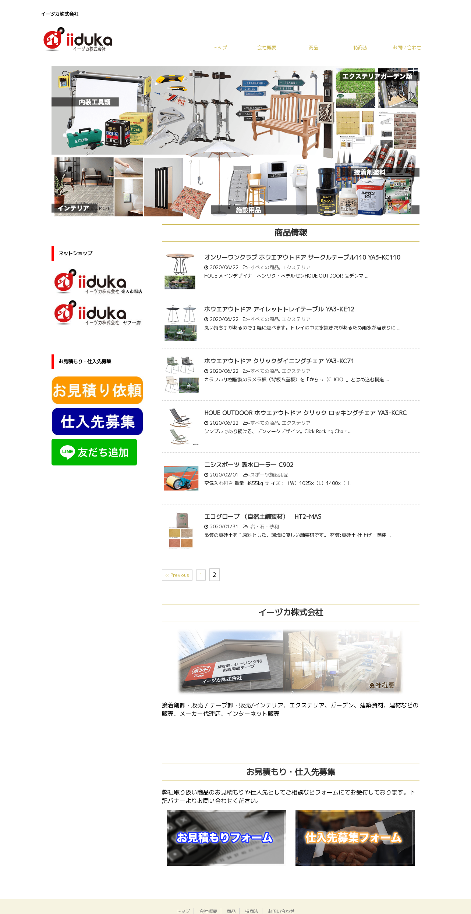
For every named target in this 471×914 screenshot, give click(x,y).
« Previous (177, 575)
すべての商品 (264, 267)
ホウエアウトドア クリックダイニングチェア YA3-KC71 (279, 361)
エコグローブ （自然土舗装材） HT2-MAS (262, 517)
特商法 (360, 47)
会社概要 (266, 47)
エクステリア (296, 267)
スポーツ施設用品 (269, 474)
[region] (235, 142)
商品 (313, 47)
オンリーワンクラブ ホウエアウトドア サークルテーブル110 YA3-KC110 (302, 257)
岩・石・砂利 (264, 526)
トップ (220, 47)
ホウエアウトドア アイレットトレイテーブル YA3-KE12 (279, 309)
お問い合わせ (407, 47)
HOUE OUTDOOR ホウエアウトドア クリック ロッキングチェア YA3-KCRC (305, 413)
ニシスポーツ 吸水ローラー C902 (249, 465)
